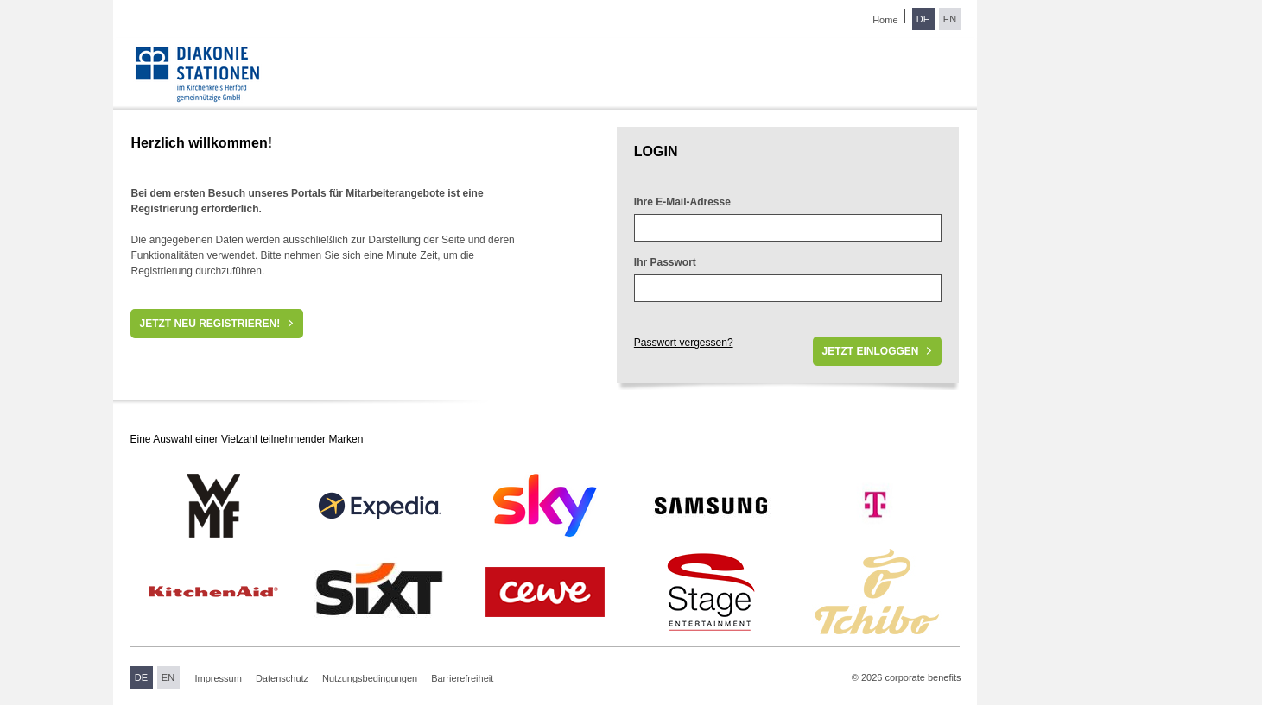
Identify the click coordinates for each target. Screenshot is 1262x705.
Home (884, 20)
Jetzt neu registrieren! (209, 324)
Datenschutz (282, 678)
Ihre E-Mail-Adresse (682, 202)
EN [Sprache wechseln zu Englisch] (949, 19)
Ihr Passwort (665, 262)
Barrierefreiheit (462, 678)
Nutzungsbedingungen (369, 678)
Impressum (218, 678)
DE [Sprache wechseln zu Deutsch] (922, 19)
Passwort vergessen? (683, 343)
